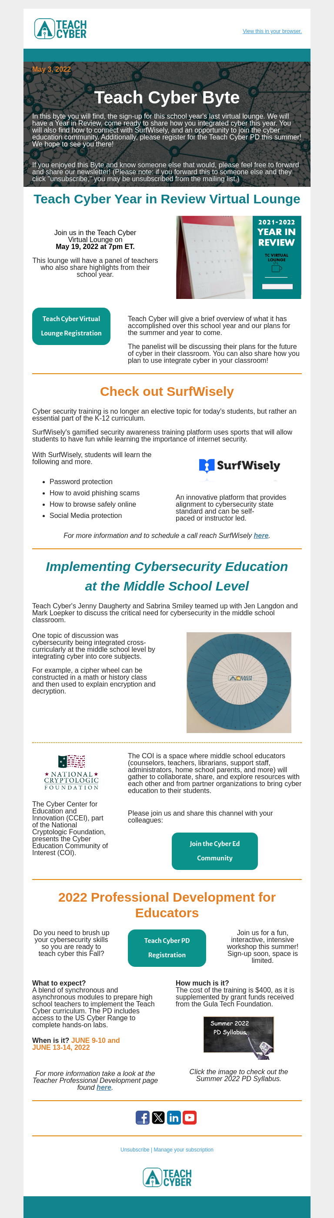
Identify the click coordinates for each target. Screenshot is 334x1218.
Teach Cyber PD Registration (167, 948)
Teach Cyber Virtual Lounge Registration (71, 326)
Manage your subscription (184, 1150)
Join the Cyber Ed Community (215, 851)
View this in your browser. (272, 31)
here (261, 535)
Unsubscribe (135, 1150)
